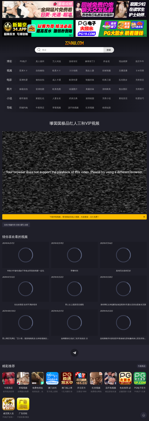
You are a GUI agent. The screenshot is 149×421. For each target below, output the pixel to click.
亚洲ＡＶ (23, 70)
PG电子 (23, 61)
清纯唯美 (106, 89)
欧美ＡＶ (56, 70)
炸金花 (106, 61)
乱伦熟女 (123, 79)
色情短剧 (106, 107)
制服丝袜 (90, 79)
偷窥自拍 (23, 89)
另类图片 (140, 89)
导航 (9, 107)
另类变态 (140, 79)
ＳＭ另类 (140, 70)
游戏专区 (73, 61)
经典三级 (106, 79)
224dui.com (74, 43)
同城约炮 (23, 107)
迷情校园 (90, 98)
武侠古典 (73, 98)
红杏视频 (90, 107)
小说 (9, 98)
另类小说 (106, 98)
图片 (9, 89)
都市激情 (23, 98)
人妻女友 (56, 98)
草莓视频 (56, 107)
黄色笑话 (123, 98)
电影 (9, 80)
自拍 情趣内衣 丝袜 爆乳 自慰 (16, 224)
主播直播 (123, 70)
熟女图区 (123, 89)
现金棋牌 (123, 61)
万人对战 (56, 61)
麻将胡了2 (90, 61)
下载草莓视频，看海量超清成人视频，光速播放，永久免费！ (97, 216)
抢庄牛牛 (140, 61)
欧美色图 (56, 89)
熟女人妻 (90, 70)
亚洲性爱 (23, 79)
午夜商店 (40, 107)
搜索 (109, 49)
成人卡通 (56, 79)
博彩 (9, 61)
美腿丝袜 (90, 89)
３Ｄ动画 (73, 70)
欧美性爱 (73, 79)
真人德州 (40, 61)
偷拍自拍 (40, 79)
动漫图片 (73, 89)
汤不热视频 (73, 107)
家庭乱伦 (40, 98)
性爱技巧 (140, 98)
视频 (9, 70)
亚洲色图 (40, 89)
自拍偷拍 (40, 70)
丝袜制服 (106, 70)
